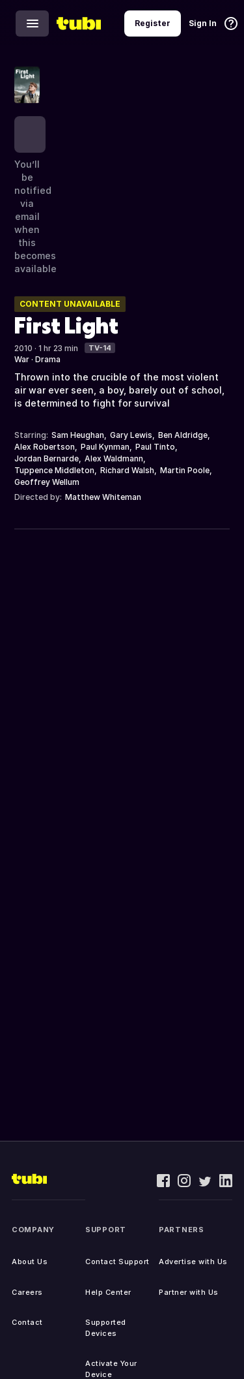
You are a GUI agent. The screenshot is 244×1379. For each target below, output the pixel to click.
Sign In (203, 23)
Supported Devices (105, 1328)
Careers (27, 1292)
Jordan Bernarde (46, 458)
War (21, 359)
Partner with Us (189, 1292)
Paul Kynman (105, 447)
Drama (48, 359)
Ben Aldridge (183, 435)
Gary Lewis (131, 435)
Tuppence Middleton (54, 470)
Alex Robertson (44, 447)
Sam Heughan (77, 435)
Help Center (108, 1292)
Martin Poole (185, 470)
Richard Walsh (127, 470)
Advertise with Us (193, 1261)
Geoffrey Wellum (46, 482)
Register (152, 23)
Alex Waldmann (114, 458)
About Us (29, 1261)
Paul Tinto (155, 447)
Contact (27, 1322)
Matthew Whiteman (103, 497)
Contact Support (117, 1261)
